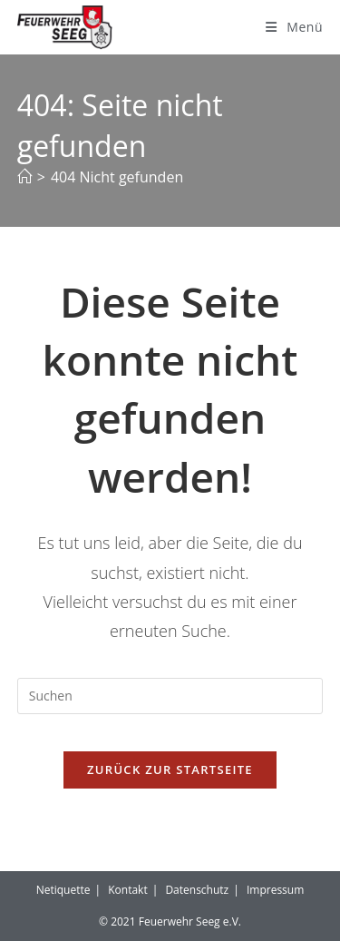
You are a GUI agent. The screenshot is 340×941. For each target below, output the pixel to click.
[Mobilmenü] (294, 26)
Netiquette (63, 889)
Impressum (275, 889)
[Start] (24, 177)
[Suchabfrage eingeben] (170, 696)
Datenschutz (196, 889)
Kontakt (127, 889)
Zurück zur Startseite (170, 769)
